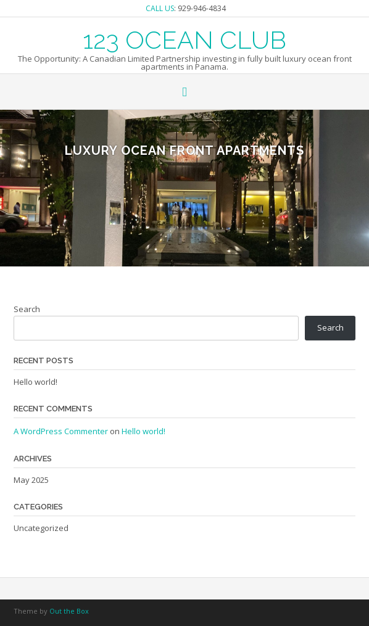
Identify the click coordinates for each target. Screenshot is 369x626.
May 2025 (31, 479)
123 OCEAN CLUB (184, 38)
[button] (184, 93)
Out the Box (69, 611)
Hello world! (35, 381)
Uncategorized (41, 527)
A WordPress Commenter (61, 431)
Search (27, 309)
